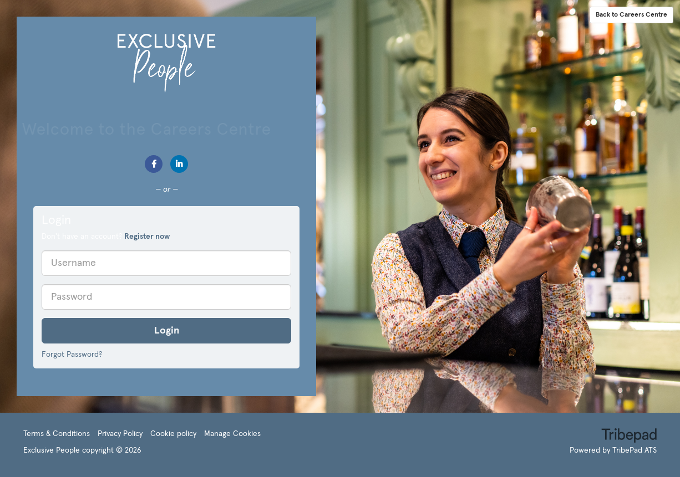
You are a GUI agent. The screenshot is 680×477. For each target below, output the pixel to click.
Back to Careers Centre (631, 15)
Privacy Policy (120, 434)
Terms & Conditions (56, 434)
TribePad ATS (634, 450)
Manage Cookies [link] (232, 434)
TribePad (629, 436)
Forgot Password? (72, 354)
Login (166, 331)
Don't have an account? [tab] (106, 236)
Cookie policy (173, 434)
